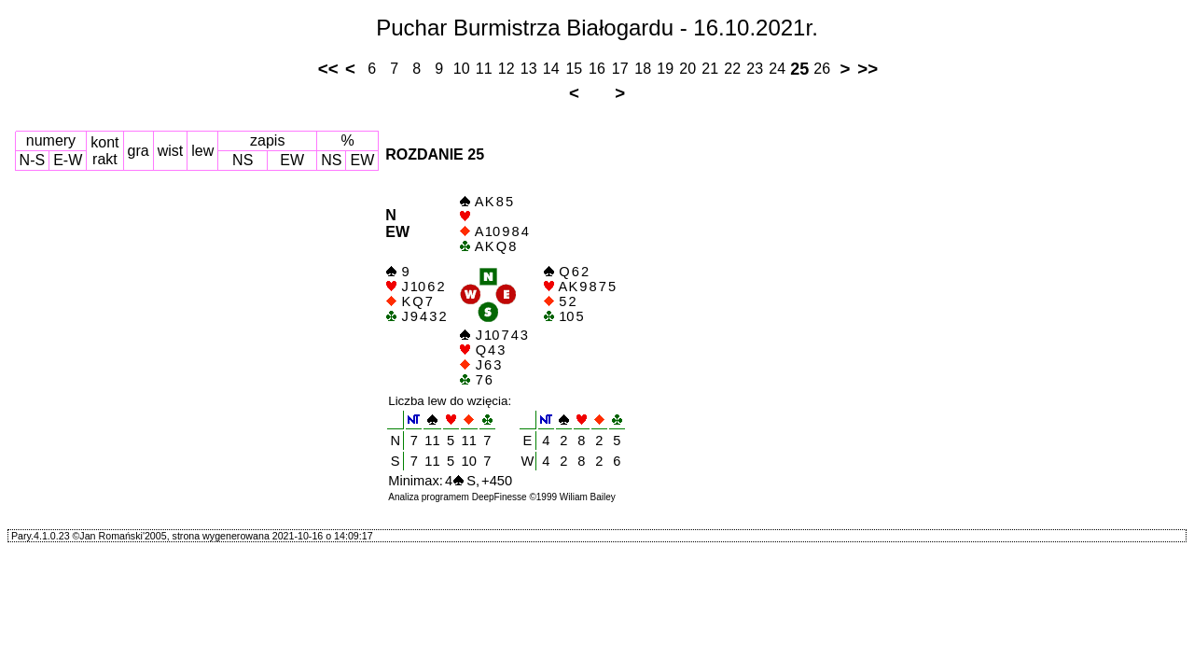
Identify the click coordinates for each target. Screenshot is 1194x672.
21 (709, 69)
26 (821, 69)
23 (754, 69)
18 (642, 69)
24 (777, 69)
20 (687, 69)
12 (506, 69)
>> (867, 68)
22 (732, 69)
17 (620, 69)
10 (461, 69)
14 (551, 69)
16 (597, 69)
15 (573, 69)
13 (529, 69)
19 (665, 69)
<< (328, 68)
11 (484, 69)
